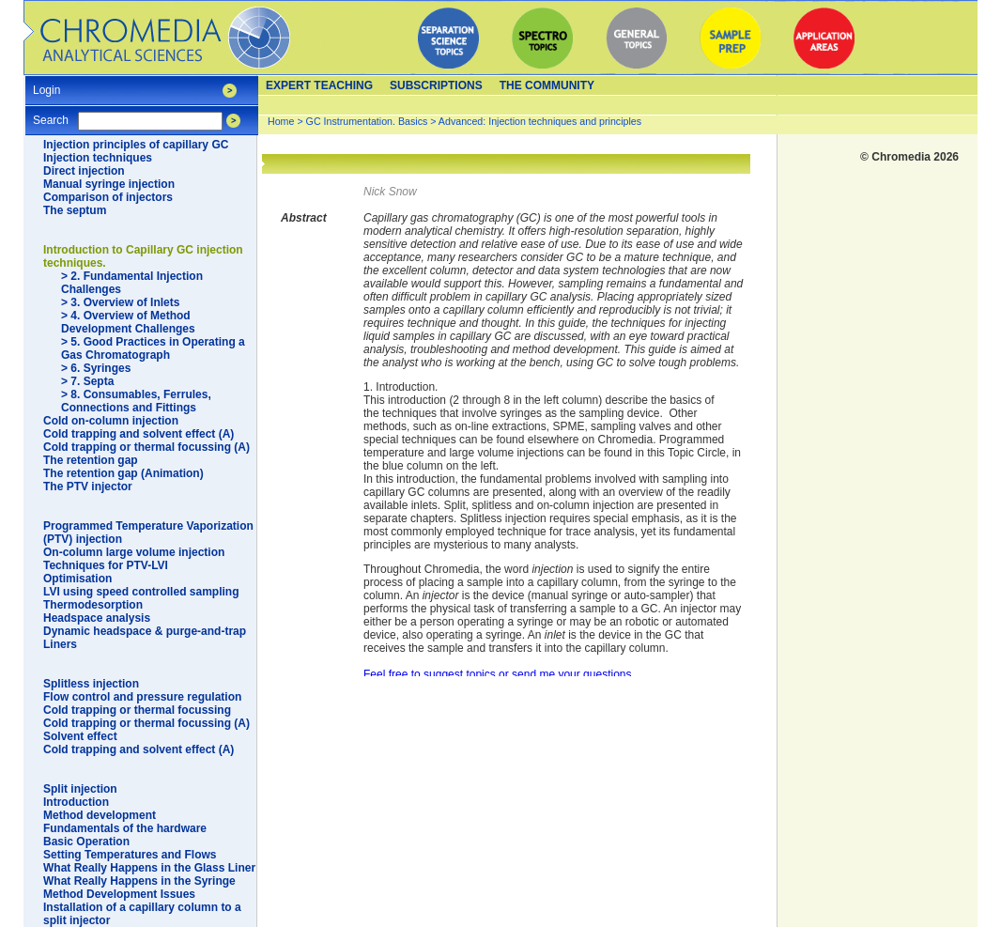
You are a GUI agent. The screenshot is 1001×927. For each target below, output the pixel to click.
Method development (99, 815)
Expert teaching (319, 85)
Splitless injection (91, 683)
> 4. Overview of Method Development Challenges (128, 322)
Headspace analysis (96, 618)
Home (281, 121)
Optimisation (77, 578)
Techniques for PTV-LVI (105, 565)
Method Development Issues (119, 894)
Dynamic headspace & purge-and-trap (144, 631)
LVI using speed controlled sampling (141, 591)
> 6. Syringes (96, 368)
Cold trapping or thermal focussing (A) (146, 447)
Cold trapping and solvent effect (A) (138, 433)
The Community (547, 85)
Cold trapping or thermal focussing (137, 710)
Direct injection (84, 171)
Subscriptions (436, 85)
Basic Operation (86, 841)
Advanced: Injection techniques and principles (540, 121)
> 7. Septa (87, 381)
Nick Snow (390, 191)
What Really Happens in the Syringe (139, 881)
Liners (60, 644)
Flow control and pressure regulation (142, 696)
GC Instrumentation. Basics (367, 121)
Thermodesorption (93, 604)
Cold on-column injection (110, 420)
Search (51, 114)
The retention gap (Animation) (123, 473)
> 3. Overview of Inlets (120, 302)
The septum (74, 210)
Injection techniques (97, 157)
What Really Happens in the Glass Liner (149, 867)
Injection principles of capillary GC (135, 144)
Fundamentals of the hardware (125, 828)
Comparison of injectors (108, 197)
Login (46, 84)
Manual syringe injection (109, 184)
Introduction (76, 802)
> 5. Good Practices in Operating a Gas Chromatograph (153, 348)
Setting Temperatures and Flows (129, 854)
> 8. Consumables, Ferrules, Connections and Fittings (136, 401)
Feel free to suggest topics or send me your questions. (499, 674)
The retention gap (90, 460)
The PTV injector (87, 486)
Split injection (80, 789)
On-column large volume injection (133, 552)
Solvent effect (80, 736)
